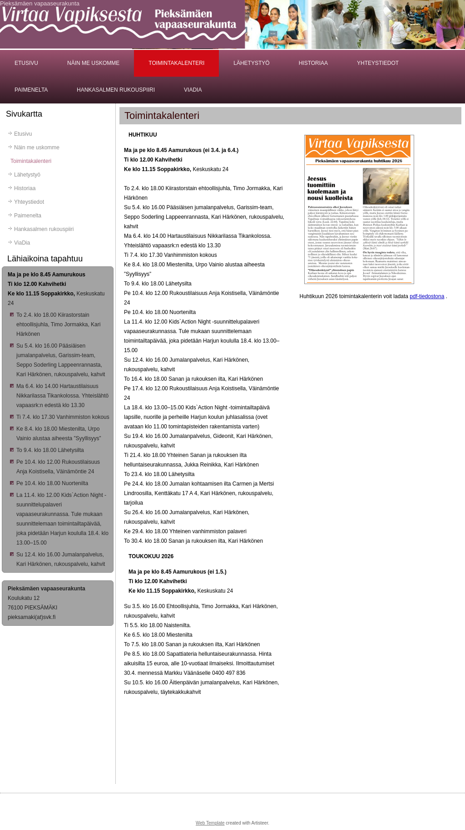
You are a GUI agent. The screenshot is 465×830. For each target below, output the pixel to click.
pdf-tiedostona (427, 296)
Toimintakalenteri (176, 63)
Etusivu (26, 63)
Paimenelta (31, 90)
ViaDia (193, 90)
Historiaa (313, 63)
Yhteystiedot (378, 63)
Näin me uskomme (93, 63)
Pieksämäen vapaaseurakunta (39, 3)
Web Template (210, 822)
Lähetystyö (251, 63)
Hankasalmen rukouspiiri (116, 90)
